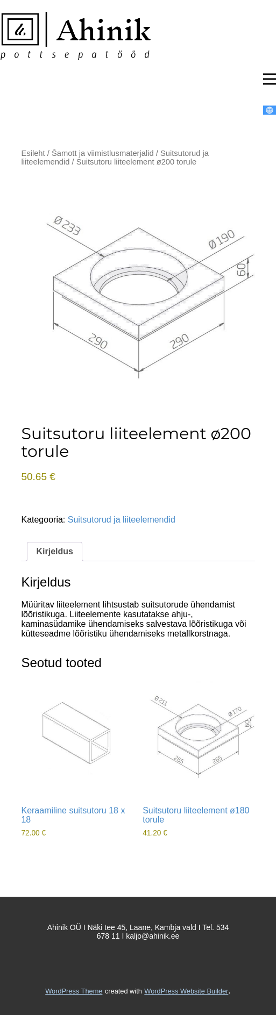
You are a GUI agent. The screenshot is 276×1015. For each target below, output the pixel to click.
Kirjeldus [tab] (54, 551)
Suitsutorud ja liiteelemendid (121, 519)
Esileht (33, 153)
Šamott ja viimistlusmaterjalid (103, 153)
